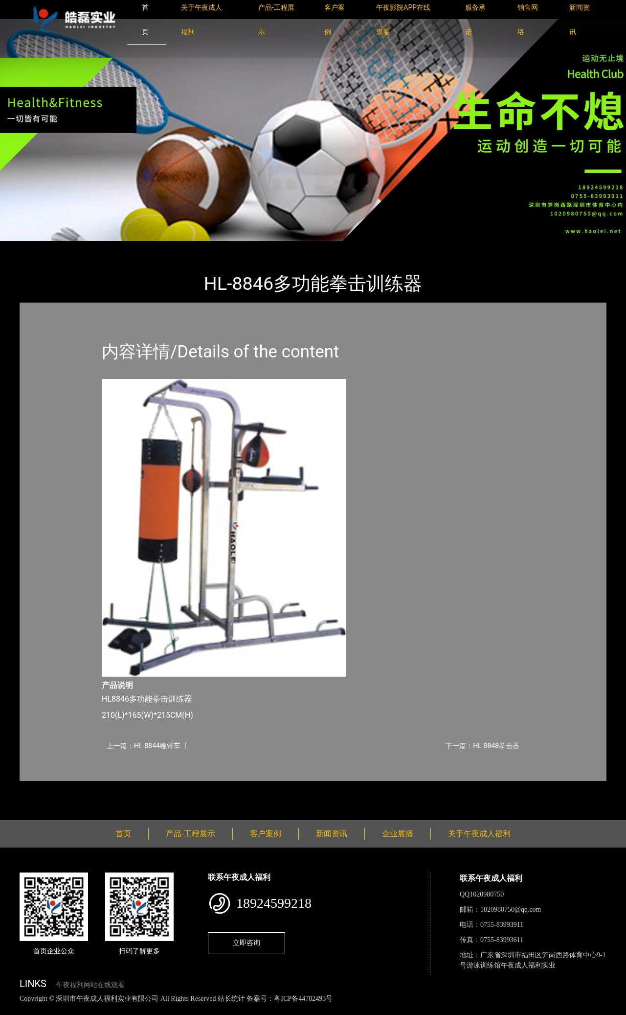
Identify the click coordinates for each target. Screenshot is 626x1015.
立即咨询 (246, 942)
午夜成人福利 (134, 247)
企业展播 (397, 833)
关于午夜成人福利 (479, 833)
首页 (36, 247)
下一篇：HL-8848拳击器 (482, 745)
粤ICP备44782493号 (303, 998)
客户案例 (265, 833)
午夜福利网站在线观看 (90, 985)
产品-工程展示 (78, 247)
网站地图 (14, 1009)
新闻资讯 (331, 833)
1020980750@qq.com (510, 909)
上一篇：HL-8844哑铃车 (143, 745)
